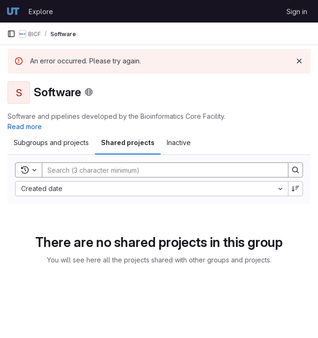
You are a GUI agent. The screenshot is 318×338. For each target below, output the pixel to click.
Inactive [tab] (179, 142)
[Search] (160, 170)
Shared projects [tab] (128, 142)
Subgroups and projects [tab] (51, 142)
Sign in (297, 11)
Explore (41, 11)
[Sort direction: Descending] (295, 188)
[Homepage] (13, 11)
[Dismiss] (299, 61)
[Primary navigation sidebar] (11, 33)
